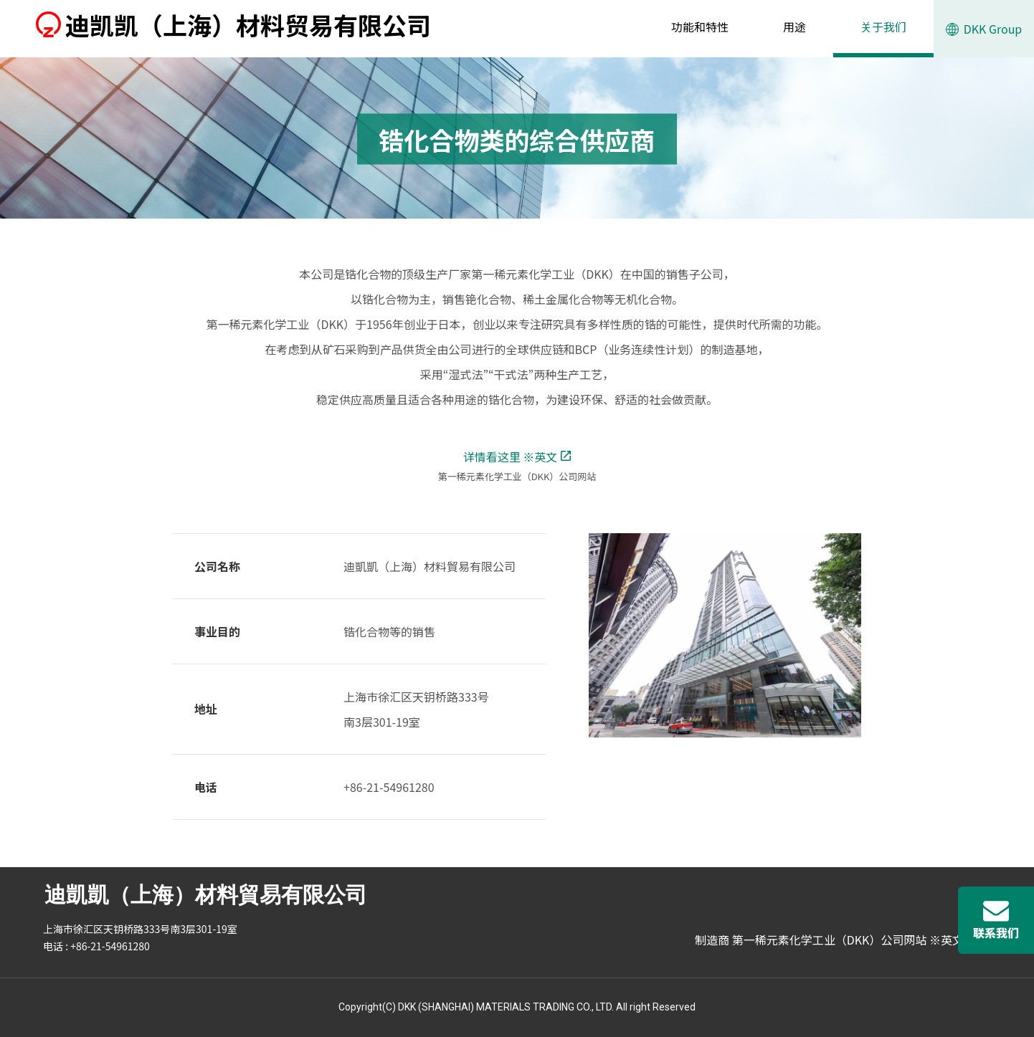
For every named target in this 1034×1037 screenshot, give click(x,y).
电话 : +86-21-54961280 (96, 946)
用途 (794, 26)
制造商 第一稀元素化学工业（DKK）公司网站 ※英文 (836, 939)
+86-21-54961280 (389, 786)
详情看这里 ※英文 (517, 456)
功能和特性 (700, 26)
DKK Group (984, 38)
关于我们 (883, 26)
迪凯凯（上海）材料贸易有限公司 (233, 24)
